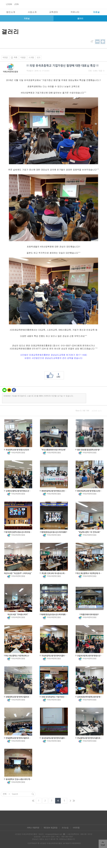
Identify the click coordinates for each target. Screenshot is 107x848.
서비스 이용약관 (33, 828)
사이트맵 (76, 828)
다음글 (22, 57)
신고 (38, 57)
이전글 (5, 57)
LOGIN (9, 4)
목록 (13, 58)
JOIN (16, 4)
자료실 (27, 18)
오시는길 (65, 828)
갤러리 (80, 18)
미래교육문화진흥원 (10, 72)
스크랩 (31, 57)
